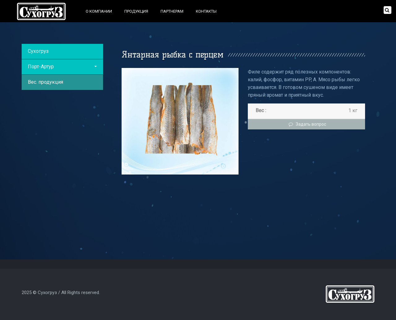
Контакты (206, 11)
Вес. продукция (45, 82)
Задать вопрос (306, 124)
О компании (99, 11)
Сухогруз (38, 51)
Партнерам (172, 11)
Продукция (136, 11)
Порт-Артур (62, 66)
